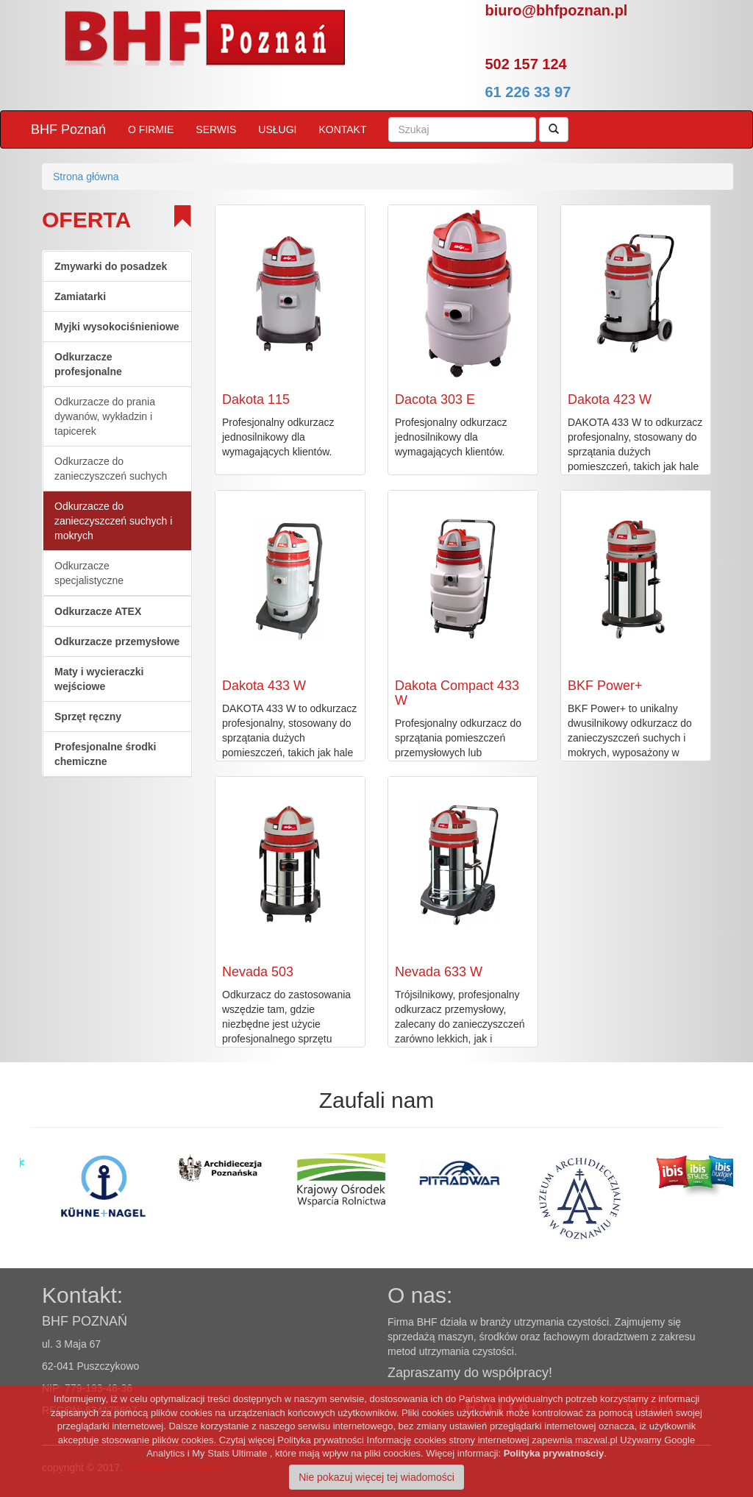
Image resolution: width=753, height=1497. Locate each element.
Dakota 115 (256, 399)
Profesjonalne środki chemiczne (105, 754)
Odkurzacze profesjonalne (88, 364)
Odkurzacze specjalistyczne (89, 573)
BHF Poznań (68, 129)
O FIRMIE (151, 129)
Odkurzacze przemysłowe (116, 641)
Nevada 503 (257, 971)
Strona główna (86, 176)
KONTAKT (342, 129)
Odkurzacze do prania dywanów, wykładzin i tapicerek (104, 416)
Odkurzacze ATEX (97, 611)
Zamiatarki (80, 296)
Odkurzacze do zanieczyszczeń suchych (110, 468)
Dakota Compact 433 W (457, 693)
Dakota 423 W (610, 399)
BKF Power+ (605, 685)
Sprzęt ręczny (87, 716)
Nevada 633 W (438, 971)
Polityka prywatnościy (554, 1453)
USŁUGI (277, 129)
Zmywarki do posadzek (110, 266)
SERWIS (216, 129)
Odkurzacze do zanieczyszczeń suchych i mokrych (113, 520)
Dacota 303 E (435, 399)
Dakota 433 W (264, 685)
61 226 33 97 (528, 92)
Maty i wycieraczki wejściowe (98, 679)
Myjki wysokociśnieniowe (116, 327)
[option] (53, 1169)
